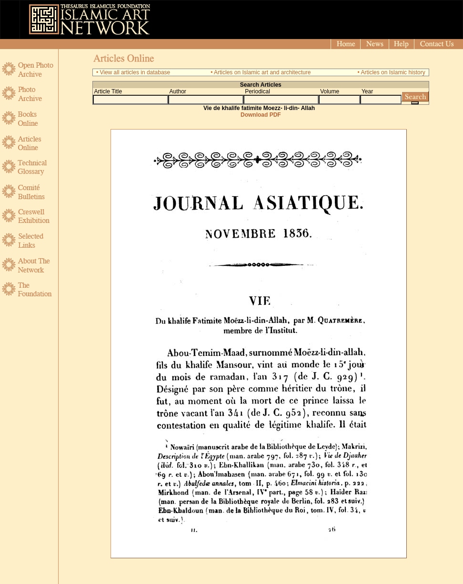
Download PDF (261, 114)
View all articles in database (135, 72)
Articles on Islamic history (393, 72)
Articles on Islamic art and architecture (262, 72)
